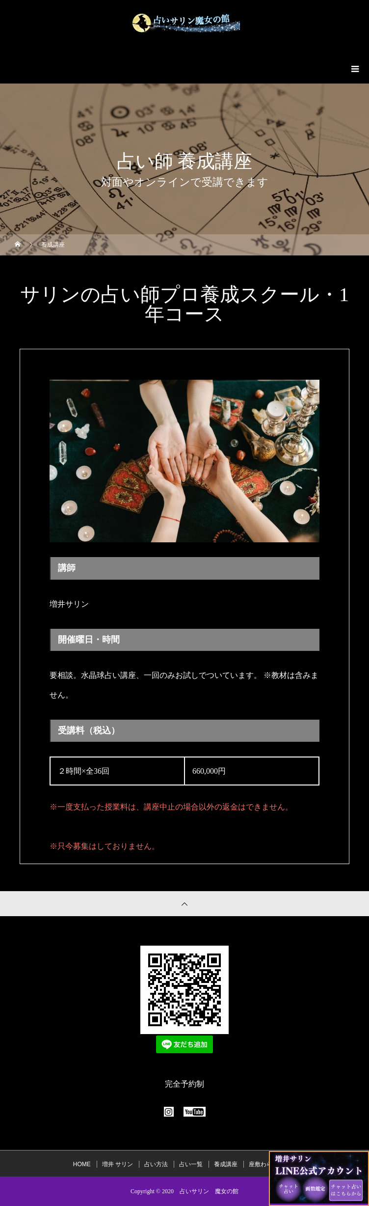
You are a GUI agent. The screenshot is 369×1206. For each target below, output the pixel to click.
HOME (82, 1164)
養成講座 (225, 1164)
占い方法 (156, 1164)
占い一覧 (191, 1164)
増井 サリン (117, 1164)
